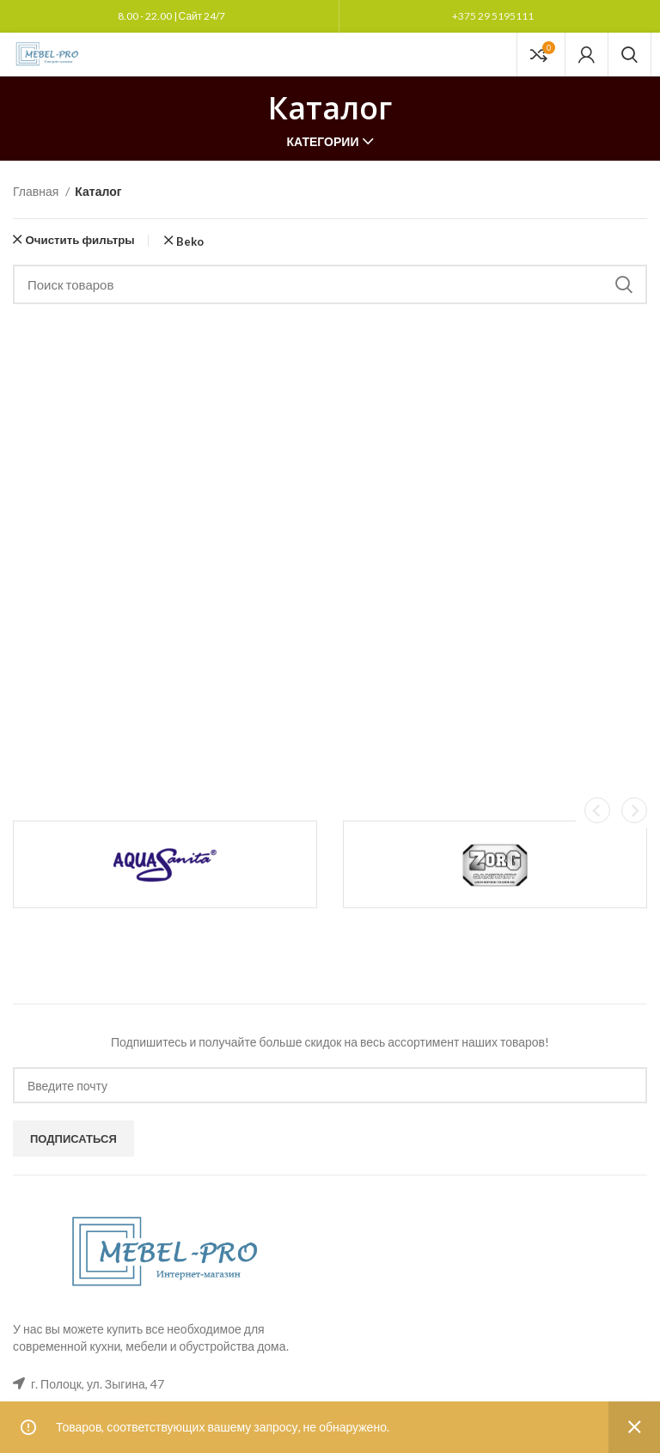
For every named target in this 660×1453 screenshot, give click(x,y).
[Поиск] (629, 54)
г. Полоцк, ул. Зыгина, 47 (97, 1384)
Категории (323, 142)
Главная (37, 191)
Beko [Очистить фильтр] (190, 241)
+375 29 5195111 (493, 15)
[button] (597, 810)
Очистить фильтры (79, 240)
